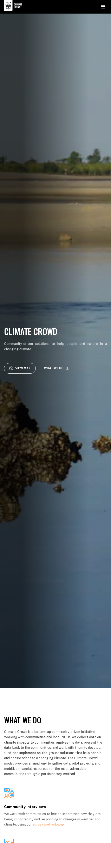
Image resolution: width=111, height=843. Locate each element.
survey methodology (49, 824)
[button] (20, 368)
